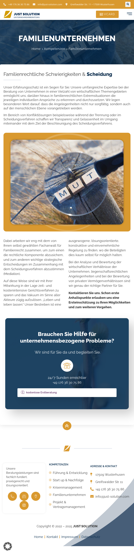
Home (36, 49)
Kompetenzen (54, 49)
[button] (128, 4)
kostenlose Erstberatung (39, 400)
